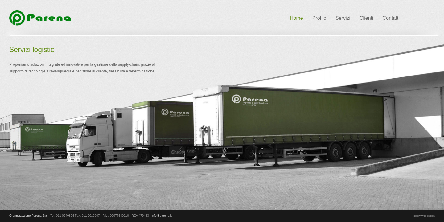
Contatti (391, 18)
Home (296, 18)
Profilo (319, 18)
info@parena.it (162, 215)
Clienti (366, 18)
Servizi (342, 18)
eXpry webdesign (424, 215)
